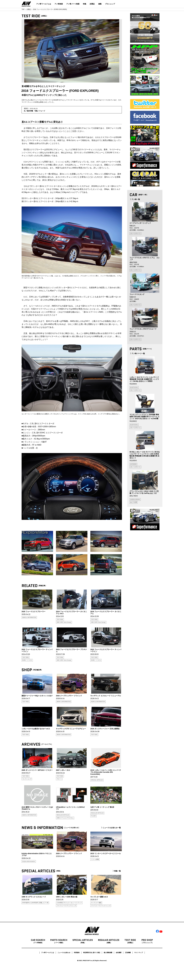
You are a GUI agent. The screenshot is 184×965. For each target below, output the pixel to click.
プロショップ (110, 4)
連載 (100, 4)
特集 (84, 4)
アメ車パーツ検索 (72, 4)
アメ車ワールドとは (43, 4)
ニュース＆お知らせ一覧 (111, 827)
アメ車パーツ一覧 (137, 353)
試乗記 (92, 4)
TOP (23, 9)
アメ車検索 (59, 4)
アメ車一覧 (135, 199)
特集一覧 (116, 871)
